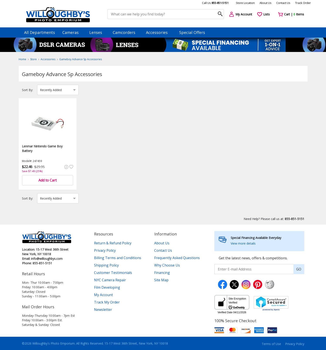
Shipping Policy (106, 265)
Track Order (303, 3)
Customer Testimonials (113, 272)
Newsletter (103, 309)
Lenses (97, 32)
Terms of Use (271, 344)
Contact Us (283, 3)
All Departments (39, 32)
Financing (162, 272)
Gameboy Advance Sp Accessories (80, 59)
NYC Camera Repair (110, 280)
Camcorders (126, 32)
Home (22, 59)
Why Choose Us (167, 265)
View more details (243, 243)
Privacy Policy (105, 250)
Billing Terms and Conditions (117, 257)
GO (298, 269)
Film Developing (107, 287)
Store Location (245, 3)
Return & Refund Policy (112, 243)
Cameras (72, 32)
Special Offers (192, 32)
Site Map (161, 280)
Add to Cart (47, 180)
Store (33, 59)
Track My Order (107, 302)
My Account (103, 294)
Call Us (215, 3)
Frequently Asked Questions (177, 257)
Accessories (159, 32)
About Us (265, 3)
